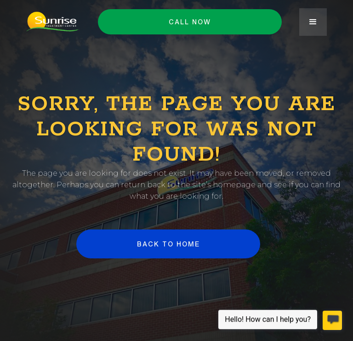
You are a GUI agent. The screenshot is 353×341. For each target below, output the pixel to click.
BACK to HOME (168, 244)
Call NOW (190, 22)
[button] (313, 22)
